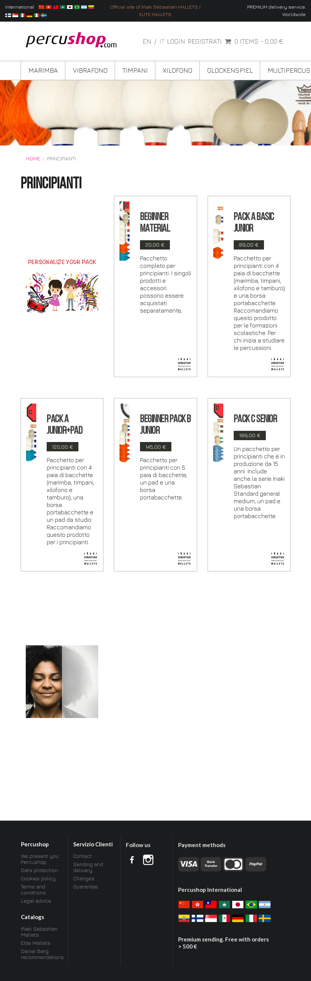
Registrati (204, 41)
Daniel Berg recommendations (42, 954)
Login (176, 41)
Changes (83, 878)
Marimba (43, 70)
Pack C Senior (255, 419)
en (148, 41)
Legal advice (36, 900)
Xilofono (177, 70)
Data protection (39, 870)
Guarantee (85, 886)
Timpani (135, 70)
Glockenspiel (230, 70)
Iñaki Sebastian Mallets (39, 932)
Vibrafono (90, 70)
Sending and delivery (88, 867)
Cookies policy (38, 878)
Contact (82, 856)
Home (33, 158)
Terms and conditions (33, 889)
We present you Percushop (40, 859)
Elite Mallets (35, 943)
